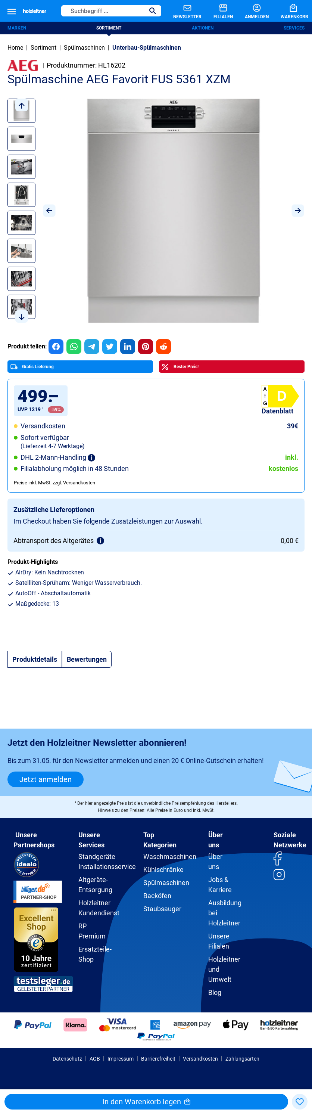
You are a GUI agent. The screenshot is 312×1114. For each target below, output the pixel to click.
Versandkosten (200, 1059)
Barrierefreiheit (158, 1059)
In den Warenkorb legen (146, 1101)
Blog (214, 992)
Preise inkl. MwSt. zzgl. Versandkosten (54, 482)
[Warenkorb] (288, 11)
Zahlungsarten (242, 1059)
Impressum (120, 1059)
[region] (156, 211)
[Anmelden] (251, 11)
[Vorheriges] (49, 210)
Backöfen (157, 896)
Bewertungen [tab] (87, 659)
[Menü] (11, 10)
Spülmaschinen (166, 883)
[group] (56, 346)
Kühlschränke (163, 869)
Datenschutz (67, 1059)
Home (15, 47)
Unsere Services (91, 840)
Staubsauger (162, 909)
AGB (95, 1059)
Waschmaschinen (169, 856)
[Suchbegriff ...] (102, 10)
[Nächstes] (297, 210)
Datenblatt (277, 411)
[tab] (35, 659)
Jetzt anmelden (45, 779)
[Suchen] (152, 10)
